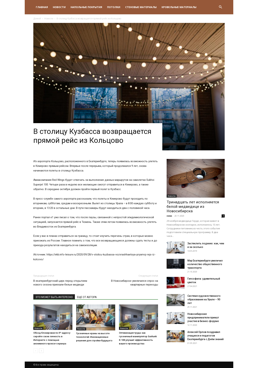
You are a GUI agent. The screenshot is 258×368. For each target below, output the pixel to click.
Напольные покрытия (86, 7)
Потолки (113, 7)
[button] (220, 7)
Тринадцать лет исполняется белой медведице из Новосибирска (193, 206)
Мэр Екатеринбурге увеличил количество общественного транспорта (205, 264)
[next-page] (41, 350)
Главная (42, 7)
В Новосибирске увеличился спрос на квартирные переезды (134, 282)
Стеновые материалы (141, 7)
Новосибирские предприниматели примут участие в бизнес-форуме (203, 318)
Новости (59, 7)
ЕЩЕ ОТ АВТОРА (87, 297)
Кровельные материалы (179, 7)
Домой (37, 18)
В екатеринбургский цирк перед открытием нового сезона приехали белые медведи (60, 282)
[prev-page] (35, 350)
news (169, 215)
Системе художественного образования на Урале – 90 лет (204, 299)
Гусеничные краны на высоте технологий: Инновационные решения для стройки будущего (94, 337)
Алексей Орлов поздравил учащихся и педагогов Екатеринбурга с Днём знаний (205, 336)
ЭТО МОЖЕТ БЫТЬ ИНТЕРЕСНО (54, 297)
